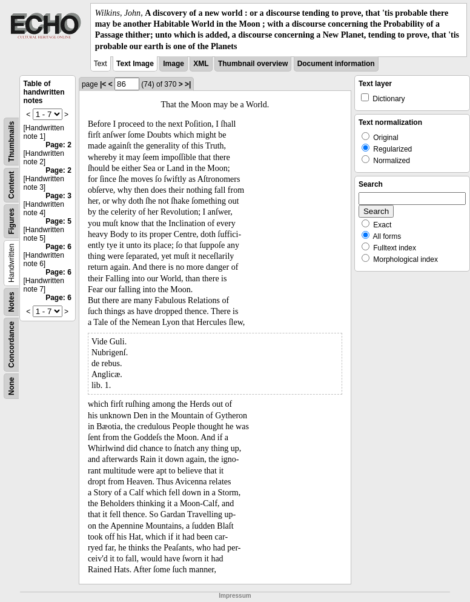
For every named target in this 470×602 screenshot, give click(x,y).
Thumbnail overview (253, 63)
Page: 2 (58, 145)
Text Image (135, 63)
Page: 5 (58, 221)
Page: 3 (58, 196)
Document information (336, 63)
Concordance (11, 344)
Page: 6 (58, 246)
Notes (11, 302)
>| (188, 84)
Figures (11, 221)
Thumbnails (11, 141)
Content (11, 184)
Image (173, 63)
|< (103, 84)
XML (200, 63)
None (11, 386)
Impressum (235, 595)
